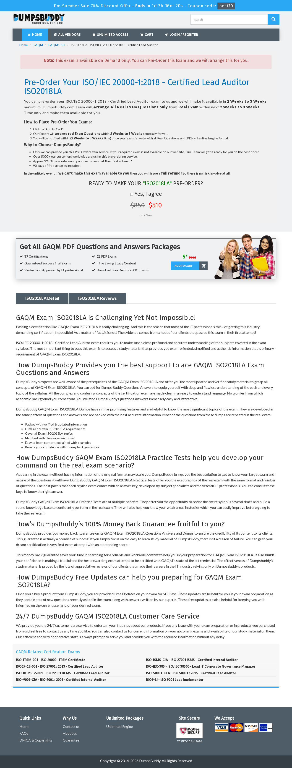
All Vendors (67, 35)
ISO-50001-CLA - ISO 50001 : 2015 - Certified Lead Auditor (191, 673)
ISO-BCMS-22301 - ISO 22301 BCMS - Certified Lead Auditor (63, 673)
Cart (147, 35)
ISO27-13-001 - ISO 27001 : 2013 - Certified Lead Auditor (59, 666)
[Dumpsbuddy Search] (273, 19)
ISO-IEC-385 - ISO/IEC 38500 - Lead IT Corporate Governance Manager (200, 666)
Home (35, 35)
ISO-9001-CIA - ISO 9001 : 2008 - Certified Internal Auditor (61, 680)
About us (70, 733)
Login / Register (181, 35)
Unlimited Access (110, 35)
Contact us (71, 726)
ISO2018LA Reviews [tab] (97, 298)
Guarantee (71, 740)
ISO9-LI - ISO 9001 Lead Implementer (174, 680)
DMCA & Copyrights (35, 740)
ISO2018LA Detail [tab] (42, 298)
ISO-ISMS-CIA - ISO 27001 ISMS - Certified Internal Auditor (192, 660)
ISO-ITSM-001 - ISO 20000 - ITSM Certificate (50, 660)
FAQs (23, 733)
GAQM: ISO (56, 45)
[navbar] (18, 32)
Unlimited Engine (119, 726)
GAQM (38, 45)
